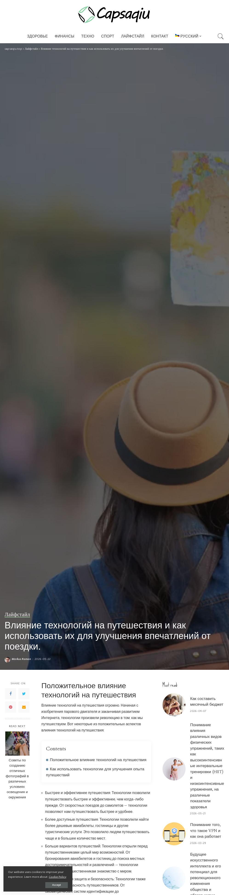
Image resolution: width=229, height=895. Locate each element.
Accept (56, 884)
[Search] (220, 36)
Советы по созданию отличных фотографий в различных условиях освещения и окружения (17, 779)
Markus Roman (21, 659)
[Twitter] (23, 693)
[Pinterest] (10, 707)
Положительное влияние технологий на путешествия (98, 760)
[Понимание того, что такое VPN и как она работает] (174, 833)
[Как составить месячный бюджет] (174, 704)
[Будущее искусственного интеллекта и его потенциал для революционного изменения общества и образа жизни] (174, 877)
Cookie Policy (57, 876)
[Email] (23, 707)
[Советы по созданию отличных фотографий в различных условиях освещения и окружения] (17, 743)
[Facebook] (10, 693)
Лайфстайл (17, 614)
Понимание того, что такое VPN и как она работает (205, 830)
